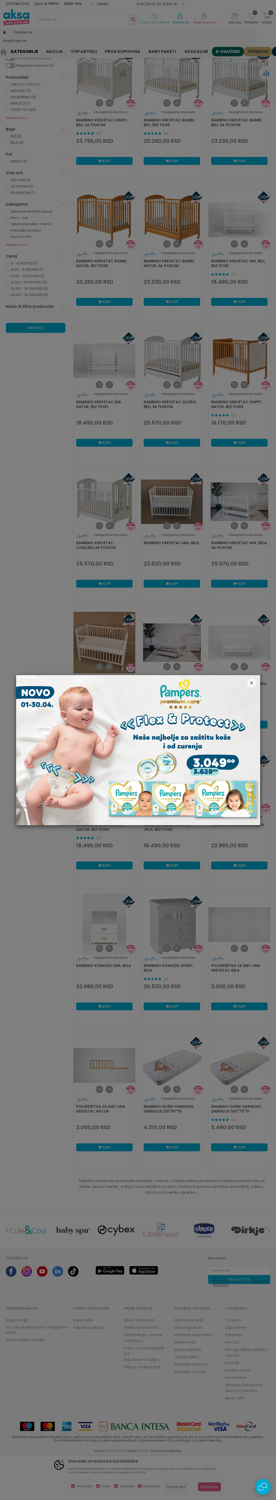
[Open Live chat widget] (263, 1487)
